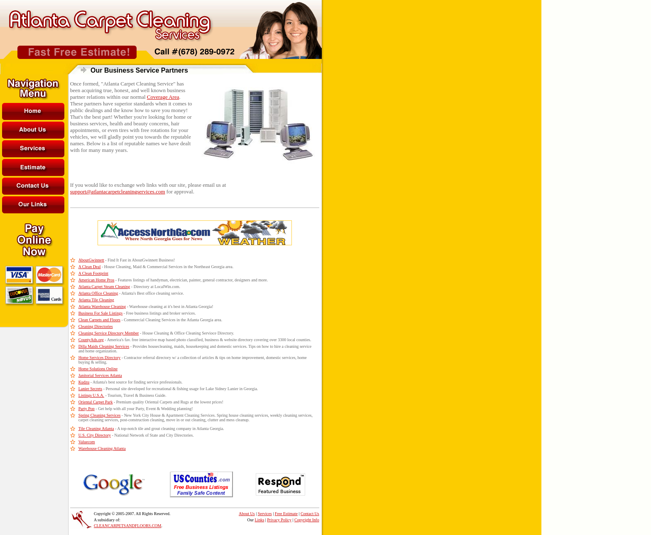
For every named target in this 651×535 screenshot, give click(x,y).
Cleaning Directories (95, 326)
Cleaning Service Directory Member (108, 333)
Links (259, 520)
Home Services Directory (99, 357)
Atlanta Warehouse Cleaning (102, 306)
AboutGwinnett (91, 260)
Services (265, 513)
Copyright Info (306, 520)
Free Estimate (286, 513)
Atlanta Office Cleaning (98, 293)
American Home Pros (96, 280)
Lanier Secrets (90, 388)
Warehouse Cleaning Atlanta (102, 448)
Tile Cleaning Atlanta (96, 428)
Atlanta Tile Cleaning (96, 300)
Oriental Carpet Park (95, 402)
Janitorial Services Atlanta (100, 375)
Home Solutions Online (97, 368)
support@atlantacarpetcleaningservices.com (117, 191)
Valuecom (86, 442)
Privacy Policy (279, 520)
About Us (247, 513)
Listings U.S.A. (91, 395)
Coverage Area (163, 97)
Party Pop (86, 408)
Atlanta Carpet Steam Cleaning (104, 286)
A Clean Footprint (93, 273)
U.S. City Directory (94, 435)
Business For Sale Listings (100, 313)
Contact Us (310, 513)
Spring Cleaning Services (99, 415)
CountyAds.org (91, 339)
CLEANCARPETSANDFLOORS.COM (128, 525)
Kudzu (84, 382)
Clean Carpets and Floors (99, 320)
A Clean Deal (89, 266)
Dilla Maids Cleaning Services (103, 346)
